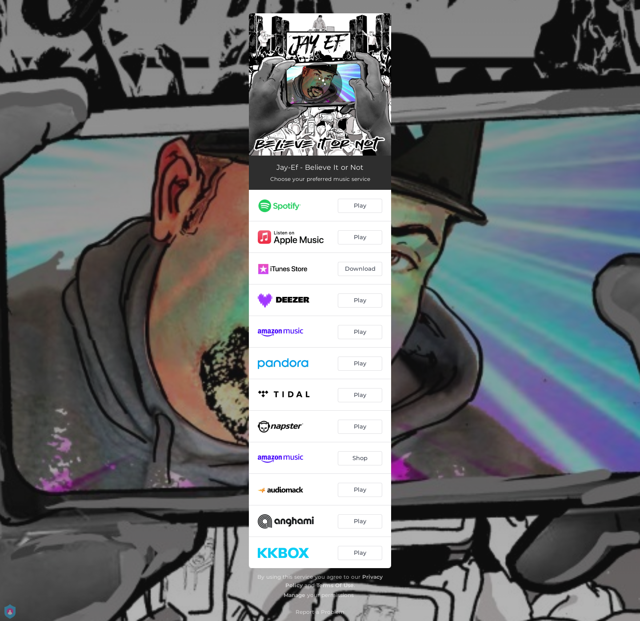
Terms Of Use (335, 585)
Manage (294, 595)
